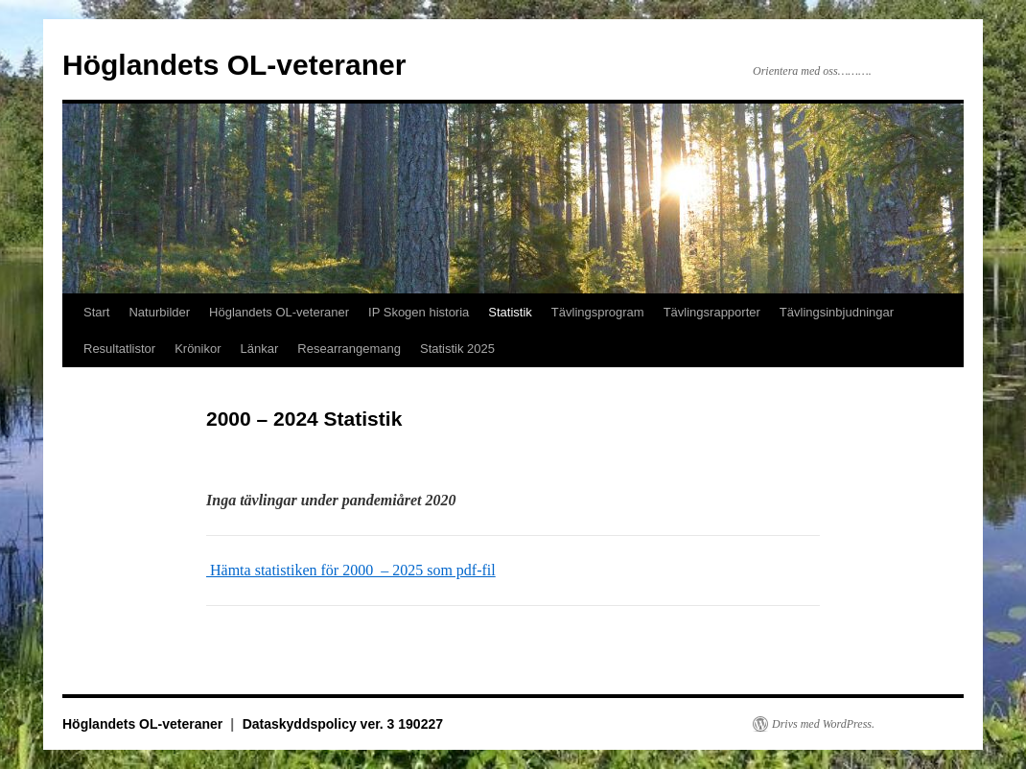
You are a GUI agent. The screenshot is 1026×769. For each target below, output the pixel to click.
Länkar (260, 348)
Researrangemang (349, 348)
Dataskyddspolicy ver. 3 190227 (343, 724)
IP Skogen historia (418, 312)
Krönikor (198, 348)
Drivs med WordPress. (823, 724)
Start (96, 312)
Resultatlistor (119, 348)
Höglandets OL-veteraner (234, 65)
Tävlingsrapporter (712, 312)
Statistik (510, 312)
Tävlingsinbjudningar (837, 312)
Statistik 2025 (457, 348)
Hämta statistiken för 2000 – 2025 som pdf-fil (351, 570)
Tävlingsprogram (597, 312)
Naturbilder (159, 312)
